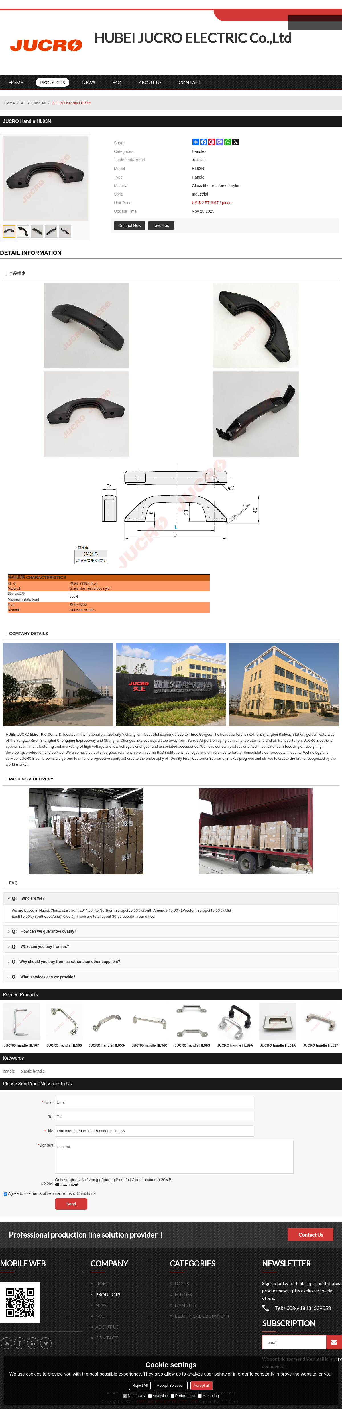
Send (71, 1204)
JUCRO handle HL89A (235, 1045)
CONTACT (190, 82)
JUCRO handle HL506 (64, 1045)
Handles (38, 102)
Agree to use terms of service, (49, 1193)
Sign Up (261, 6)
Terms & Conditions (78, 1193)
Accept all (201, 1385)
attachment (66, 1184)
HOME (16, 82)
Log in (249, 6)
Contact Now (129, 225)
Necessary (134, 1396)
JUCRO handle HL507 (21, 1045)
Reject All (140, 1385)
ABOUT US (150, 82)
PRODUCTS (52, 82)
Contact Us (310, 1235)
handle (9, 1071)
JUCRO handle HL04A (278, 1045)
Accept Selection (170, 1385)
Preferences (183, 1396)
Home (9, 102)
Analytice (158, 1396)
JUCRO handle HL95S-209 (107, 1046)
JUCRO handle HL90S (192, 1045)
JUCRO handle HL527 (320, 1045)
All (23, 102)
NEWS (88, 82)
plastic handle (33, 1071)
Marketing (208, 1396)
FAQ (116, 82)
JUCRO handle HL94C (149, 1045)
